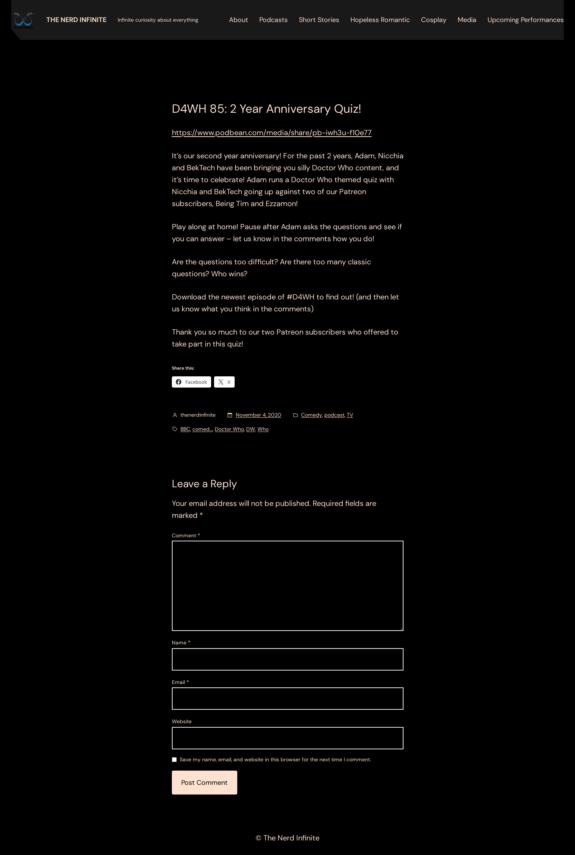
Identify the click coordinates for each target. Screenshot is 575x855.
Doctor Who (229, 429)
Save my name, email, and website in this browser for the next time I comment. (275, 760)
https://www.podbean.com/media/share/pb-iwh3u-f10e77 (272, 132)
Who (263, 429)
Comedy (311, 414)
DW (250, 429)
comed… (202, 429)
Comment (186, 535)
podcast (334, 414)
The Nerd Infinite (76, 19)
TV (350, 414)
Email (180, 682)
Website (182, 721)
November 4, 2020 (258, 414)
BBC (185, 429)
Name (181, 642)
